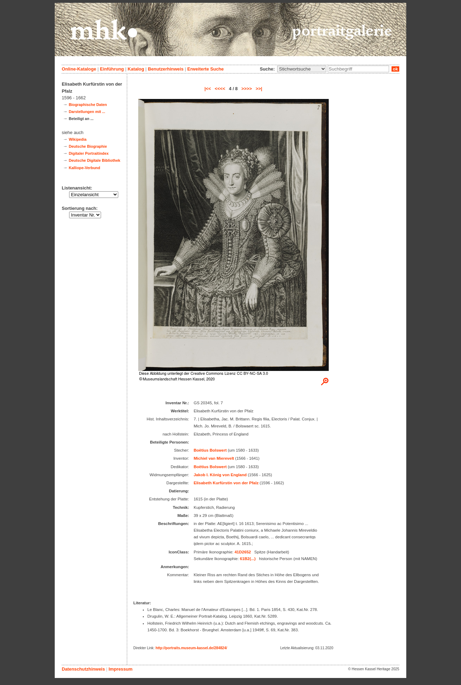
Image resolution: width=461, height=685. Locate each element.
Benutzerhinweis (165, 69)
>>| (259, 88)
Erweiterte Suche (205, 69)
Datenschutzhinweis (83, 669)
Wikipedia (78, 139)
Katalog (136, 69)
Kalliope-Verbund (84, 168)
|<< (208, 88)
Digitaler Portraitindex (89, 153)
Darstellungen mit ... (87, 111)
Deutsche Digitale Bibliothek (94, 160)
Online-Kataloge (79, 69)
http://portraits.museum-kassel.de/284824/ (191, 648)
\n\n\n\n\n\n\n (301, 69)
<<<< (220, 88)
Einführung (112, 69)
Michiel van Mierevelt (214, 458)
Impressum (120, 669)
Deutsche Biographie (88, 146)
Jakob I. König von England (220, 475)
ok (395, 69)
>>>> (246, 88)
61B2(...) (248, 559)
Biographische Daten (88, 104)
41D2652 (242, 552)
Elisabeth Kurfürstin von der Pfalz (226, 483)
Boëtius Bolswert (210, 450)
